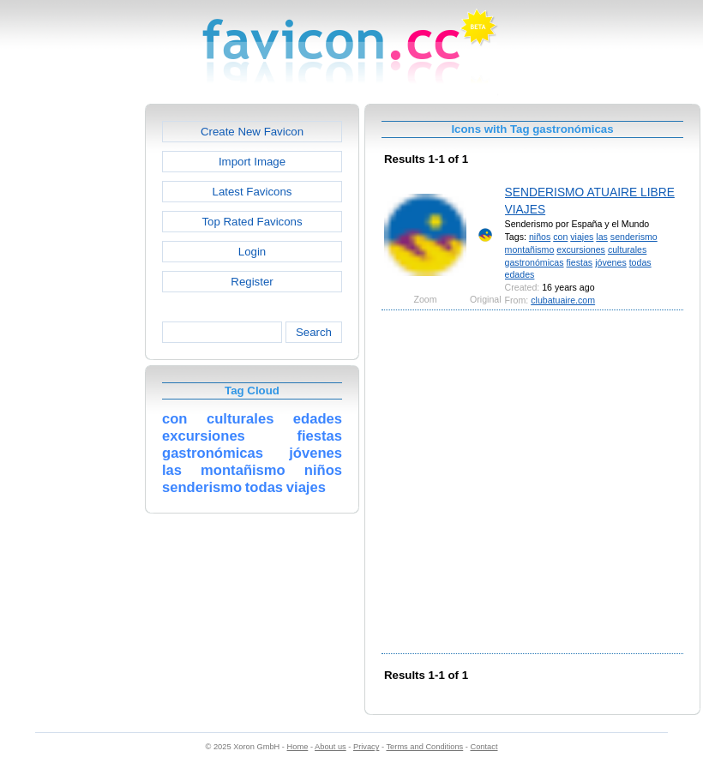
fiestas (580, 262)
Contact (484, 746)
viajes (581, 236)
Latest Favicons (252, 191)
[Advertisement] (169, 480)
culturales (627, 249)
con (560, 236)
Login (252, 251)
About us (330, 746)
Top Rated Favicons (251, 221)
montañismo (530, 249)
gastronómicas (534, 262)
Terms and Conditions (424, 746)
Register (252, 281)
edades (520, 274)
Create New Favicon (252, 131)
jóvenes (611, 262)
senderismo (634, 236)
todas (640, 262)
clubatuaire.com (563, 300)
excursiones (580, 249)
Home (298, 746)
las (602, 236)
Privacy (366, 746)
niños (539, 236)
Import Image (252, 161)
